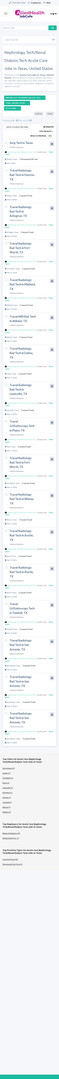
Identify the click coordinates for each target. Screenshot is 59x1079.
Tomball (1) (7, 802)
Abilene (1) (7, 812)
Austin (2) (6, 773)
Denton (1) (7, 797)
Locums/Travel (26, 196)
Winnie (9, 520)
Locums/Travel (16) (10, 859)
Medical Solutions (17, 184)
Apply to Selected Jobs (17, 127)
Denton (9, 196)
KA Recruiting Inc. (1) (11, 838)
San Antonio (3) (9, 768)
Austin (8, 556)
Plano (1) (6, 783)
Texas (15, 159)
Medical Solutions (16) (11, 833)
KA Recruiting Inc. (17, 147)
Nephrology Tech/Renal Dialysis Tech (22, 152)
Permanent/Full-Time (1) (12, 864)
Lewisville (10, 410)
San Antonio (10, 666)
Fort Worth (10, 269)
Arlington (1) (7, 792)
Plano (8, 447)
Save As (38, 113)
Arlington (10, 232)
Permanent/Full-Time (29, 159)
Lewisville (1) (8, 788)
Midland (9, 305)
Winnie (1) (7, 807)
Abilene (9, 337)
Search (52, 27)
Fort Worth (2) (8, 778)
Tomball (9, 629)
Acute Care (42, 152)
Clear (50, 113)
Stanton (9, 159)
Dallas (8, 374)
